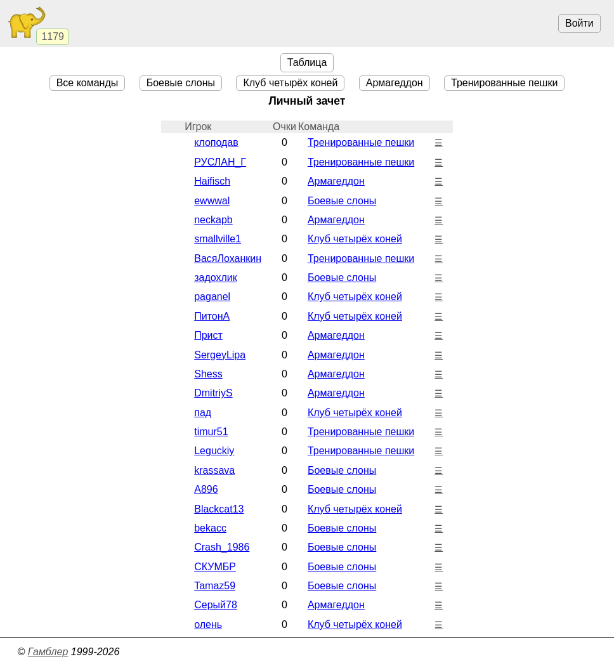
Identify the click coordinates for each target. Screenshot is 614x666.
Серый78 (215, 604)
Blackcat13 (219, 509)
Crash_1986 (221, 547)
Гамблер (48, 651)
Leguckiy (214, 450)
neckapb (213, 219)
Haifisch (212, 181)
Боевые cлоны (181, 82)
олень (208, 624)
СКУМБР (215, 566)
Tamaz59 (214, 585)
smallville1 (217, 238)
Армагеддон (394, 82)
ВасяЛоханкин (227, 258)
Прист (208, 335)
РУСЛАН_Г (220, 162)
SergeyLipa (219, 354)
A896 (206, 489)
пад (202, 412)
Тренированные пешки (504, 82)
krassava (214, 470)
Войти (579, 23)
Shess (208, 374)
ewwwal (212, 200)
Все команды (87, 82)
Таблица (307, 62)
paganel (212, 296)
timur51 (211, 431)
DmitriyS (213, 393)
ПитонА (212, 316)
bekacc (210, 528)
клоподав (216, 142)
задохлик (215, 277)
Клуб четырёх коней (290, 82)
